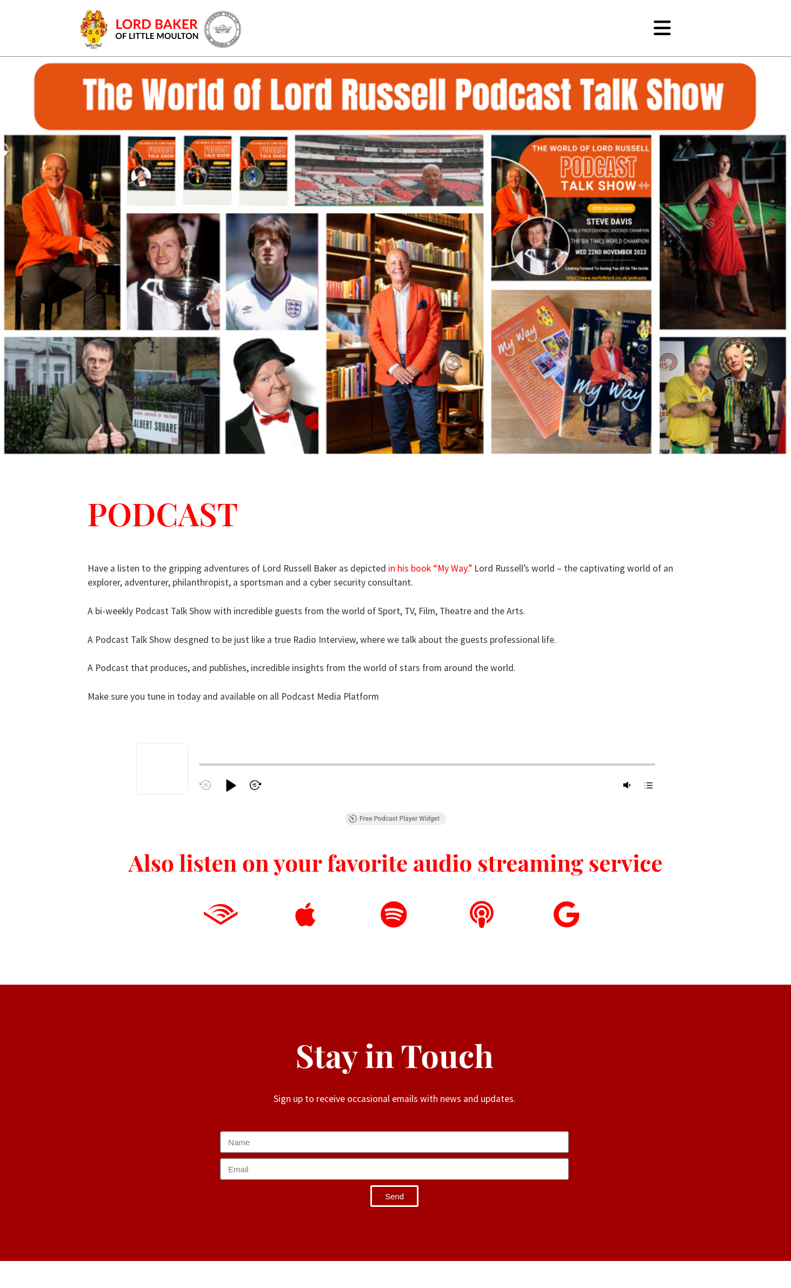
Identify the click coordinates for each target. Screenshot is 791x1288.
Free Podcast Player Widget (394, 818)
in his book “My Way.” (430, 568)
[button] (230, 785)
